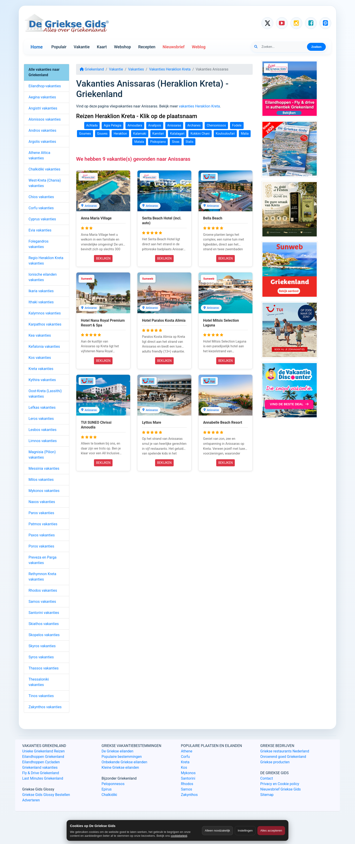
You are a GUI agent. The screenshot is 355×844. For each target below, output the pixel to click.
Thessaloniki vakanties (39, 682)
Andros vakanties (42, 130)
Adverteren (31, 800)
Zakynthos (189, 795)
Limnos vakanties (43, 441)
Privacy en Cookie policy (279, 784)
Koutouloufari (225, 133)
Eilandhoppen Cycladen (41, 762)
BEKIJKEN (103, 258)
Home (37, 47)
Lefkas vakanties (42, 407)
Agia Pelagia (112, 125)
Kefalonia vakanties (44, 346)
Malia (245, 133)
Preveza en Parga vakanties (42, 560)
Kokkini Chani (199, 133)
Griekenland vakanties (40, 767)
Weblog (198, 46)
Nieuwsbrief (174, 46)
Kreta (185, 762)
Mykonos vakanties (44, 491)
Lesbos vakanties (43, 430)
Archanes (194, 125)
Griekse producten (275, 762)
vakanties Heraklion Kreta (199, 106)
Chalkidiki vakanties (44, 169)
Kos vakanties (40, 357)
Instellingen (245, 830)
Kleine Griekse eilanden (120, 767)
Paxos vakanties (42, 535)
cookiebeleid (179, 835)
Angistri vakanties (43, 108)
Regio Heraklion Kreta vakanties (46, 260)
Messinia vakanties (44, 468)
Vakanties (136, 69)
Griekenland (92, 69)
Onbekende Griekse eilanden (124, 762)
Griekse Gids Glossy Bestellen (46, 795)
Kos (184, 767)
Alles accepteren (271, 830)
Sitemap (267, 795)
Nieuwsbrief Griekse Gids (280, 789)
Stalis (190, 142)
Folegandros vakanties (38, 244)
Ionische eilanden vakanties (43, 277)
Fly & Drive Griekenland (40, 773)
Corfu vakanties (41, 208)
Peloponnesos (113, 784)
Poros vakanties (41, 546)
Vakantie (82, 46)
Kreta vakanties (41, 369)
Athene (186, 751)
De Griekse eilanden (118, 751)
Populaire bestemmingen (122, 756)
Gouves (102, 133)
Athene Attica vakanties (39, 155)
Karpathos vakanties (45, 324)
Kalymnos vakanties (45, 313)
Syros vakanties (41, 657)
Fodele (237, 125)
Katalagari (177, 133)
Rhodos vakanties (43, 590)
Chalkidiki (109, 795)
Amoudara (134, 125)
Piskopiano (158, 142)
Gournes (85, 133)
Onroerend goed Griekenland (283, 756)
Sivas (175, 142)
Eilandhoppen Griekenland (43, 756)
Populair (59, 46)
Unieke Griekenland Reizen (43, 751)
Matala (139, 142)
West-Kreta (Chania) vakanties (45, 183)
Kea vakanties (40, 335)
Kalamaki (139, 133)
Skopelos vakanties (44, 635)
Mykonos (188, 773)
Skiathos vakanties (44, 624)
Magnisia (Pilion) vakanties (42, 455)
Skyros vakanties (42, 646)
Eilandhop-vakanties (45, 86)
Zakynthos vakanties (45, 707)
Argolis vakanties (42, 141)
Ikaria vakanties (41, 291)
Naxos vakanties (42, 502)
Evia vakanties (40, 230)
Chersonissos (216, 125)
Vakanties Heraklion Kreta (169, 69)
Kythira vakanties (42, 380)
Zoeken (316, 47)
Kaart (102, 46)
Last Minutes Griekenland (42, 778)
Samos (186, 789)
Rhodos (187, 784)
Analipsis (154, 125)
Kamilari (158, 133)
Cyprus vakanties (42, 219)
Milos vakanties (41, 479)
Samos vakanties (42, 601)
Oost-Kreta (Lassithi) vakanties (45, 394)
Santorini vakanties (44, 613)
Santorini (188, 778)
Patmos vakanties (43, 524)
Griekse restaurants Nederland (284, 751)
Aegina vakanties (42, 97)
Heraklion (120, 133)
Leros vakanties (41, 418)
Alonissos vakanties (45, 119)
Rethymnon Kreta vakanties (42, 576)
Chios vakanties (41, 197)
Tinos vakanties (41, 696)
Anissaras (174, 125)
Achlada (92, 125)
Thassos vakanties (44, 668)
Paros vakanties (41, 513)
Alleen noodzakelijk (217, 830)
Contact (266, 778)
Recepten (146, 46)
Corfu (185, 756)
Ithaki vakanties (41, 302)
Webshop (122, 46)
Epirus (107, 789)
